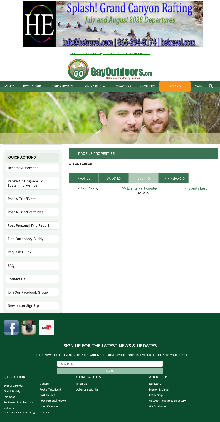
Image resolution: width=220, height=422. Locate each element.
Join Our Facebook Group (28, 292)
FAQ (11, 265)
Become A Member (23, 168)
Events (9, 86)
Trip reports (173, 178)
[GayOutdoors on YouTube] (46, 329)
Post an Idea (47, 395)
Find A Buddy (12, 391)
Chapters (123, 86)
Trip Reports (62, 86)
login (198, 86)
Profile (83, 178)
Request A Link (19, 252)
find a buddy (95, 86)
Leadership (156, 395)
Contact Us (16, 279)
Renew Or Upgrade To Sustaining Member (25, 183)
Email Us (81, 384)
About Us (147, 86)
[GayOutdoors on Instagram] (28, 329)
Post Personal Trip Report (28, 225)
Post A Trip (32, 86)
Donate (44, 384)
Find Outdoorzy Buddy (25, 239)
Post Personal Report (52, 400)
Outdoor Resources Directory (167, 400)
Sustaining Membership (18, 402)
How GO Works (48, 406)
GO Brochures (157, 406)
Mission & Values (159, 389)
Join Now (175, 86)
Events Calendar (13, 385)
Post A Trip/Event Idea (25, 212)
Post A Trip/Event (22, 199)
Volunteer (10, 408)
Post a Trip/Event (50, 389)
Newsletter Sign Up (23, 305)
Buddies (114, 178)
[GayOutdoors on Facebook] (11, 329)
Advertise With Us (87, 389)
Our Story (155, 384)
